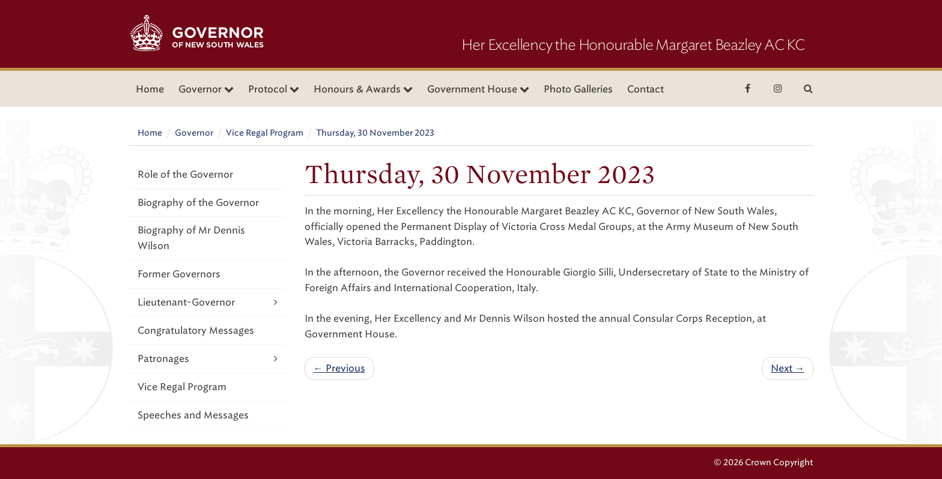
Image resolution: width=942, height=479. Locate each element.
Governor (194, 133)
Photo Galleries (578, 89)
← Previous (339, 368)
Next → (787, 368)
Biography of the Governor (198, 202)
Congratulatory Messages (196, 330)
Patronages (208, 358)
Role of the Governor (185, 174)
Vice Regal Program (264, 133)
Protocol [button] (273, 89)
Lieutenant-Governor (208, 302)
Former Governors (179, 274)
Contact (645, 89)
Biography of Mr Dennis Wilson (191, 238)
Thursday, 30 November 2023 (375, 133)
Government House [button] (478, 89)
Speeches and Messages (193, 415)
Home (150, 89)
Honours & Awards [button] (363, 89)
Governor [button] (206, 89)
